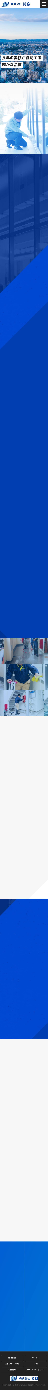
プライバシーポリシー (35, 1369)
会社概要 (12, 1357)
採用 (36, 1363)
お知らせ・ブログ (12, 1363)
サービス (36, 1357)
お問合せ (12, 1369)
